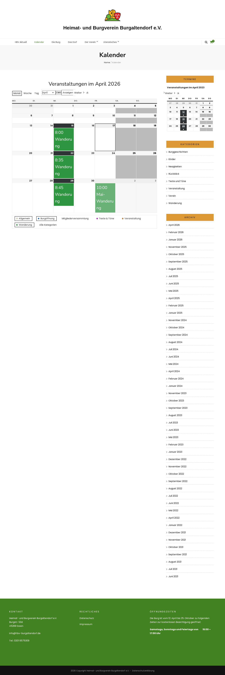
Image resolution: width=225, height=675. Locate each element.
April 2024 (174, 370)
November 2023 (177, 392)
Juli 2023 (173, 421)
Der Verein (94, 41)
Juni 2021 (173, 575)
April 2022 (174, 517)
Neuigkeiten (175, 165)
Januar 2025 (175, 312)
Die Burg (58, 41)
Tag (36, 92)
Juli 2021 (172, 568)
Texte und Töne (177, 180)
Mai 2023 (173, 436)
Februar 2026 (176, 231)
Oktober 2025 (176, 253)
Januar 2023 (175, 451)
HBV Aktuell (21, 41)
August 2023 (175, 414)
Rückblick (173, 173)
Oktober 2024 (176, 326)
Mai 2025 (173, 290)
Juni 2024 (173, 355)
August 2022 (175, 487)
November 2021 (177, 539)
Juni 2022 (173, 502)
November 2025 (177, 246)
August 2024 (175, 341)
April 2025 (174, 297)
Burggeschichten (178, 151)
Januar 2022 (175, 524)
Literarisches (115, 41)
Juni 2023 (173, 429)
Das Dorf (76, 41)
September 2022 (177, 480)
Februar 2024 (176, 377)
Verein (172, 195)
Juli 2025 (173, 275)
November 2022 (177, 465)
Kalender (41, 41)
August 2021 (175, 561)
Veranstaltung (176, 187)
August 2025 (175, 268)
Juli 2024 (173, 348)
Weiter (79, 92)
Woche (28, 92)
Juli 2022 (173, 495)
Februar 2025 (176, 304)
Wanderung (175, 202)
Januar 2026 (175, 238)
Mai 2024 (173, 363)
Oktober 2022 (176, 473)
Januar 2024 (175, 385)
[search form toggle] (206, 42)
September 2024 (178, 333)
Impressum (85, 623)
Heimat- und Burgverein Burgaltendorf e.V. (112, 27)
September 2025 (178, 260)
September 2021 (177, 553)
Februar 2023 (175, 443)
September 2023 (177, 407)
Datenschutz (86, 617)
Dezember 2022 (177, 458)
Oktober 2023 (176, 399)
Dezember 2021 (177, 531)
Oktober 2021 (175, 546)
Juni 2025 (173, 282)
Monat (17, 92)
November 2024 (177, 319)
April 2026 (174, 224)
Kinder (172, 158)
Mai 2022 (173, 509)
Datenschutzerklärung (143, 669)
